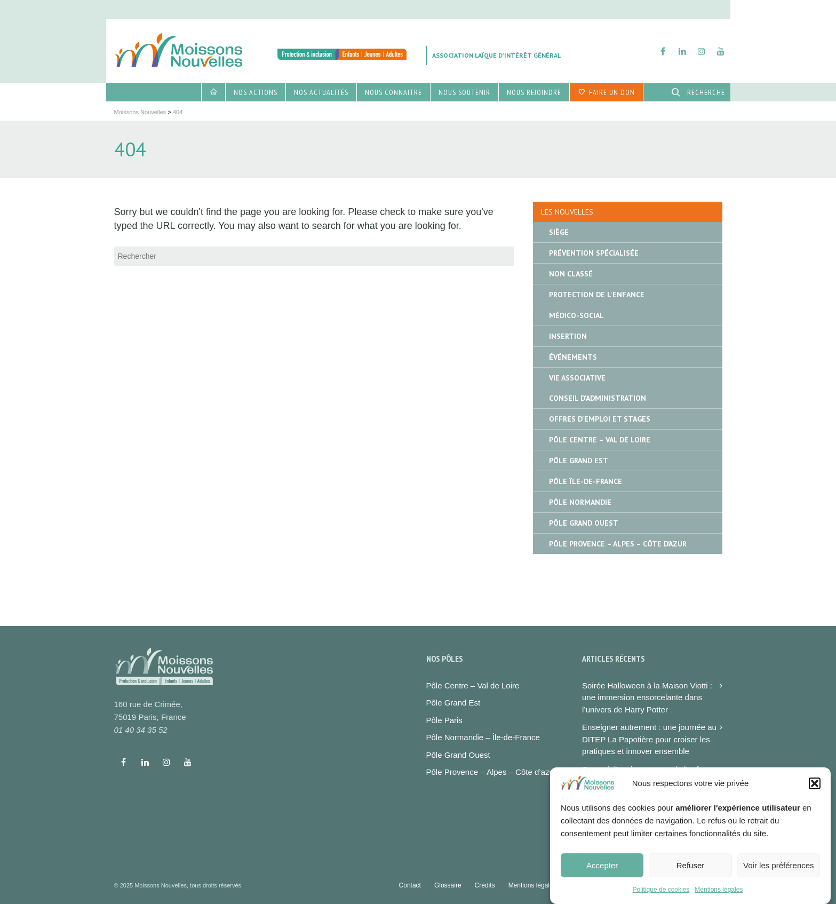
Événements (573, 357)
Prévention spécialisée (594, 253)
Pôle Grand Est (578, 460)
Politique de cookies (661, 897)
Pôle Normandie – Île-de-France (483, 737)
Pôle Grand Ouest (583, 523)
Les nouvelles (567, 212)
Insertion (568, 336)
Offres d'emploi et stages (599, 419)
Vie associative (577, 378)
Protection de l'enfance (596, 294)
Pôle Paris (444, 720)
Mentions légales (719, 897)
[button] (814, 790)
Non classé (571, 274)
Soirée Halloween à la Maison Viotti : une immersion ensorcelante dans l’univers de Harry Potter (647, 697)
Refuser (690, 872)
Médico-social (576, 315)
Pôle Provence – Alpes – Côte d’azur (491, 771)
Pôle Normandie (580, 502)
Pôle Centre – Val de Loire (599, 440)
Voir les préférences (778, 872)
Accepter (602, 872)
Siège (559, 232)
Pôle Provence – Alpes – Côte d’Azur (618, 544)
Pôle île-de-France (585, 481)
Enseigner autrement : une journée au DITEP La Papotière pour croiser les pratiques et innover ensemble (649, 739)
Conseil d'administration (597, 398)
